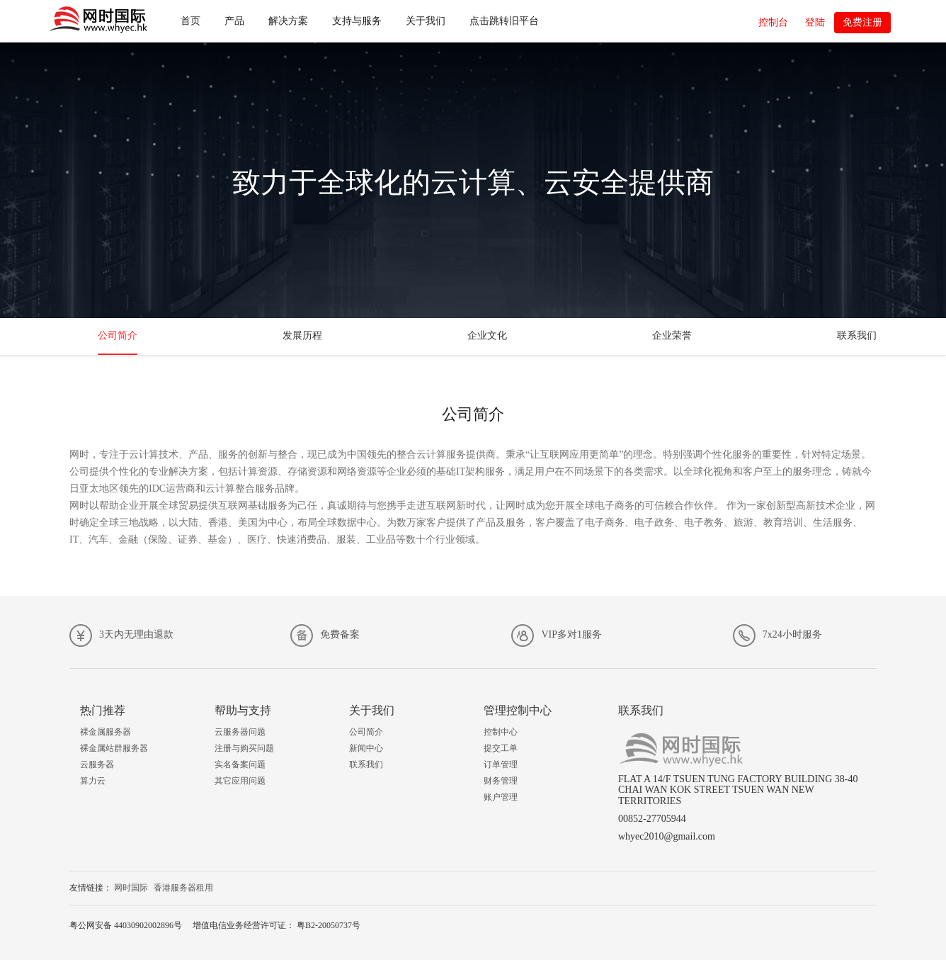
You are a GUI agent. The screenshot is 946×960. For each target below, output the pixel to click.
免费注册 (862, 22)
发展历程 (302, 335)
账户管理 (501, 797)
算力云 (93, 781)
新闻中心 (366, 748)
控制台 (773, 22)
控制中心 (501, 732)
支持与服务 (357, 21)
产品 (234, 21)
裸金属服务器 (105, 732)
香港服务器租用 (183, 888)
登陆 (815, 22)
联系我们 (857, 335)
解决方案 (288, 21)
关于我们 (425, 21)
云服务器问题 (240, 732)
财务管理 (501, 781)
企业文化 (487, 335)
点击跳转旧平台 (504, 21)
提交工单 (501, 748)
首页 (190, 21)
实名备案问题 (240, 764)
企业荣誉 (672, 335)
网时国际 (131, 888)
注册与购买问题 (244, 748)
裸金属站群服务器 (114, 748)
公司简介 (117, 335)
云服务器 (97, 764)
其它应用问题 (240, 781)
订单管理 (501, 764)
